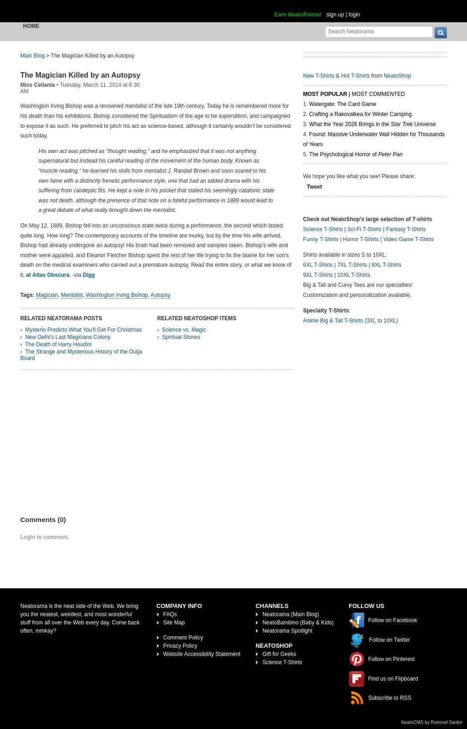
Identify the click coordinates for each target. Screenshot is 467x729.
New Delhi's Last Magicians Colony (67, 337)
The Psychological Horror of (356, 154)
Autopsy (160, 295)
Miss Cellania (38, 85)
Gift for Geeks (279, 654)
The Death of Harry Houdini (58, 344)
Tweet (314, 187)
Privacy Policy (180, 646)
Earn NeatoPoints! (298, 14)
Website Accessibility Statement (201, 654)
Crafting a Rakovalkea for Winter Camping (360, 114)
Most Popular (325, 94)
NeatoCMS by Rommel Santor (432, 722)
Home (31, 26)
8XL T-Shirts (386, 265)
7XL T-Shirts (352, 265)
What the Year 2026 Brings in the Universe (372, 124)
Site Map (174, 622)
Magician (47, 295)
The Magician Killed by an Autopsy (80, 75)
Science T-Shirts (323, 229)
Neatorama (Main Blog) (290, 614)
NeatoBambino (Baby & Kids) (297, 622)
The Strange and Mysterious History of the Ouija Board (81, 355)
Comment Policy (183, 637)
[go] (441, 32)
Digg (89, 275)
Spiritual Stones (181, 337)
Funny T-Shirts (321, 239)
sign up (335, 14)
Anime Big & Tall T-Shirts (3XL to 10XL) (351, 320)
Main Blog (33, 56)
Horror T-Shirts (361, 239)
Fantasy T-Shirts (405, 229)
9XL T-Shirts (318, 275)
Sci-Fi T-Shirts (364, 229)
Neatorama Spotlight (287, 631)
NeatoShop (397, 76)
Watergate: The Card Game (342, 104)
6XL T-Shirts (318, 265)
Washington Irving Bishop (117, 295)
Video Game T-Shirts (408, 239)
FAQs (170, 614)
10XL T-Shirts (353, 275)
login (354, 14)
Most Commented (378, 94)
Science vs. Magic (184, 330)
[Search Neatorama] (379, 31)
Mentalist (72, 295)
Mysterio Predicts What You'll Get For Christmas (83, 330)
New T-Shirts (318, 76)
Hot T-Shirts (355, 76)
